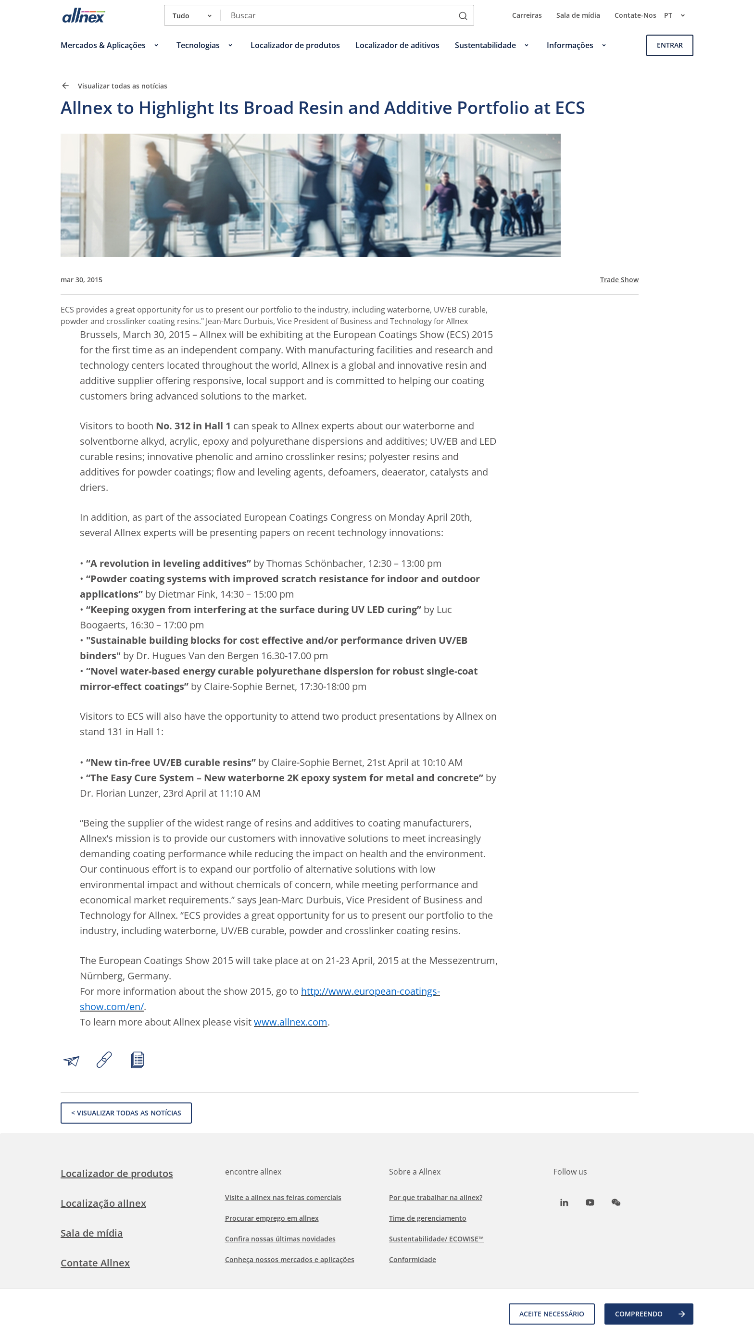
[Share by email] (71, 1061)
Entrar (670, 45)
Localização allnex (103, 1203)
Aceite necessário (551, 1313)
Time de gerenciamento (427, 1218)
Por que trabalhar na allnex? (435, 1197)
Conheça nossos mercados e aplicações (289, 1259)
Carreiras (527, 15)
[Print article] (137, 1061)
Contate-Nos (635, 15)
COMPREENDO (651, 1314)
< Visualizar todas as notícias (126, 1112)
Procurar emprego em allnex (272, 1218)
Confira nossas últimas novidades (280, 1238)
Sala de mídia (578, 15)
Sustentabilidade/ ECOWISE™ (436, 1238)
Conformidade (412, 1259)
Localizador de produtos (117, 1173)
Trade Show (619, 279)
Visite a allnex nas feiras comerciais (283, 1197)
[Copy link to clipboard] (104, 1061)
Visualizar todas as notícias (114, 85)
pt (678, 15)
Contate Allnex (95, 1262)
